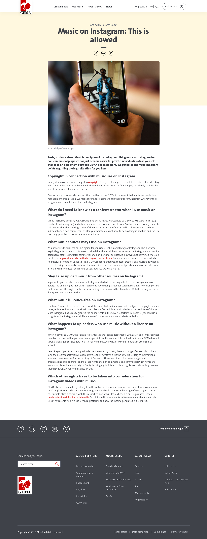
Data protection (140, 531)
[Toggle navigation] (157, 7)
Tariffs (109, 496)
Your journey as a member (84, 474)
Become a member (85, 466)
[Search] (39, 464)
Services (139, 466)
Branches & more (114, 466)
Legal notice (120, 531)
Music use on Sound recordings (115, 488)
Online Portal (171, 472)
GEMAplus (81, 502)
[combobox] (39, 464)
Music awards (142, 492)
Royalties (80, 489)
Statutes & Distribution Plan (176, 481)
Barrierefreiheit (179, 531)
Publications (171, 489)
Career (138, 479)
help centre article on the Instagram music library (85, 258)
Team (137, 472)
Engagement (82, 482)
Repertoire (81, 496)
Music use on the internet (118, 479)
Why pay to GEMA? (115, 472)
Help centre (141, 6)
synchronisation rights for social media (68, 397)
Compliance (160, 531)
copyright (93, 182)
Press (137, 486)
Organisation (141, 499)
